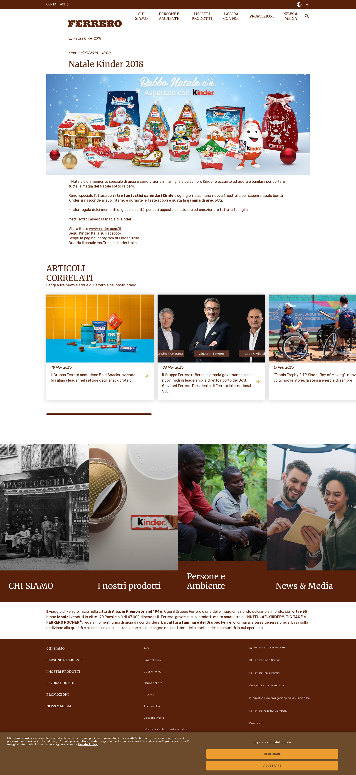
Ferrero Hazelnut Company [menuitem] (268, 710)
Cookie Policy (88, 744)
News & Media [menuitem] (291, 16)
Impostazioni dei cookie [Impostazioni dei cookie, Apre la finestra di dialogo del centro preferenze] (272, 742)
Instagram (105, 238)
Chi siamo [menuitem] (141, 16)
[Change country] (302, 4)
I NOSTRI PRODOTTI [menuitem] (202, 16)
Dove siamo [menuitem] (256, 723)
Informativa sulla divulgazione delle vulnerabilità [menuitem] (279, 698)
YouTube (104, 243)
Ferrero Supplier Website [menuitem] (267, 647)
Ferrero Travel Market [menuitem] (264, 672)
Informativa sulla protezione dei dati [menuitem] (166, 729)
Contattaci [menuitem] (57, 4)
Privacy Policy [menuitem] (152, 660)
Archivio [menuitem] (149, 694)
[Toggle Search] (307, 16)
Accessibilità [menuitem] (152, 706)
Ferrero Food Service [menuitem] (264, 660)
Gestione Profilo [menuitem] (154, 717)
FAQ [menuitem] (146, 648)
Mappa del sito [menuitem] (153, 683)
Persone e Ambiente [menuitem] (169, 16)
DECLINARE (272, 754)
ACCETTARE (272, 765)
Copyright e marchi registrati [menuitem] (267, 685)
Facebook (113, 233)
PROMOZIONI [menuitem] (261, 16)
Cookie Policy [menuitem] (152, 671)
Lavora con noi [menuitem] (231, 16)
